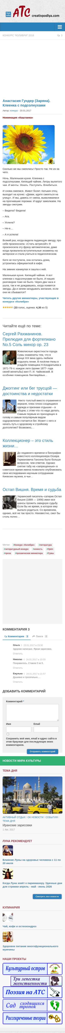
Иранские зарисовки (17, 825)
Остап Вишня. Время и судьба (32, 489)
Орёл (50, 549)
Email (37, 724)
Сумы (51, 553)
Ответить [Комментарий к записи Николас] (18, 668)
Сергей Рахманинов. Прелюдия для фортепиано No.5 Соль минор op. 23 (29, 339)
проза (8, 553)
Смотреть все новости (47, 896)
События (51, 817)
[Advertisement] (32, 67)
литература (46, 545)
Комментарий (15, 701)
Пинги (40, 636)
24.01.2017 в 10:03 (36, 659)
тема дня (9, 820)
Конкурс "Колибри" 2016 (18, 35)
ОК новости (36, 817)
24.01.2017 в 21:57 (36, 673)
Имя (8, 724)
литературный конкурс (17, 549)
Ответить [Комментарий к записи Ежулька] (18, 682)
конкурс (14, 110)
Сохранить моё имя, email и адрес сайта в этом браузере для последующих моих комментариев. (31, 741)
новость (38, 549)
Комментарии (16, 636)
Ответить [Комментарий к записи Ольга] (18, 653)
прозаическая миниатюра (29, 553)
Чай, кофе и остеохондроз (19, 926)
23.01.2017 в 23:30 (33, 645)
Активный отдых (14, 817)
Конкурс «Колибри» (24, 545)
